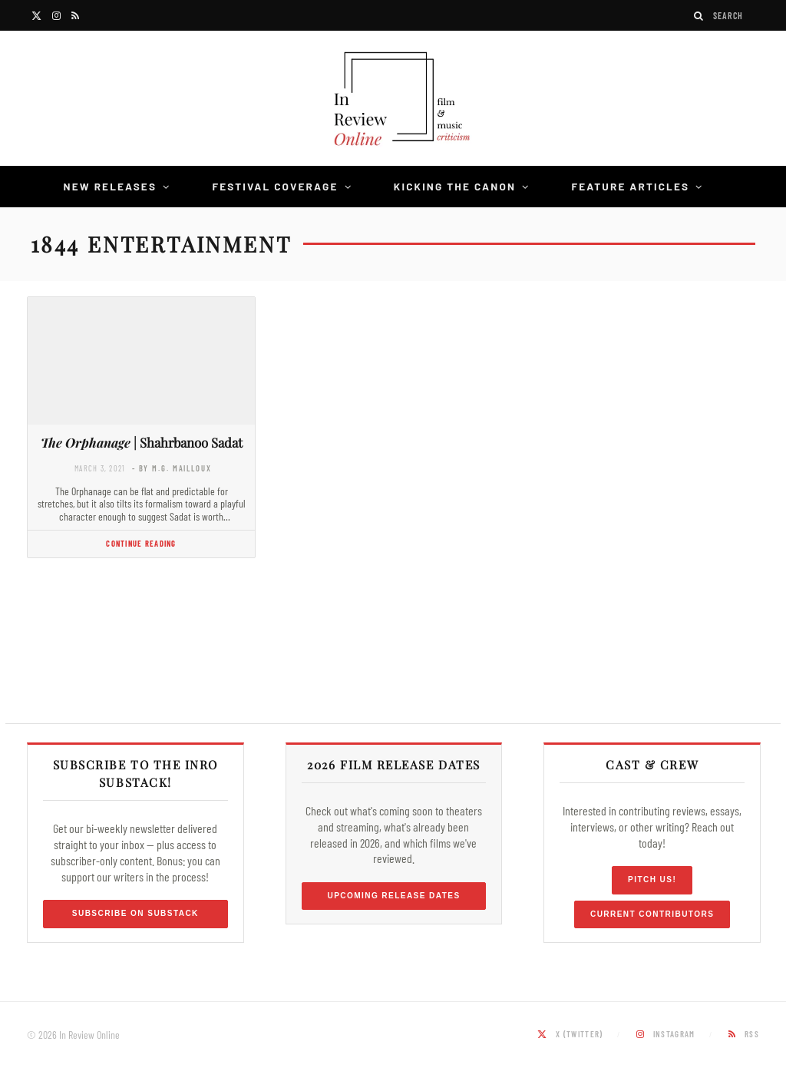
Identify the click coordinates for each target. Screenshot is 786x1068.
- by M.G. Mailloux (172, 468)
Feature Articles (630, 186)
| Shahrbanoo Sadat (142, 442)
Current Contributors (652, 914)
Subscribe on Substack (135, 913)
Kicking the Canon (455, 186)
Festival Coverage (275, 186)
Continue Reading (141, 543)
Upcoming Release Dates (393, 895)
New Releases (110, 186)
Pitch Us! (652, 879)
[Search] (699, 16)
